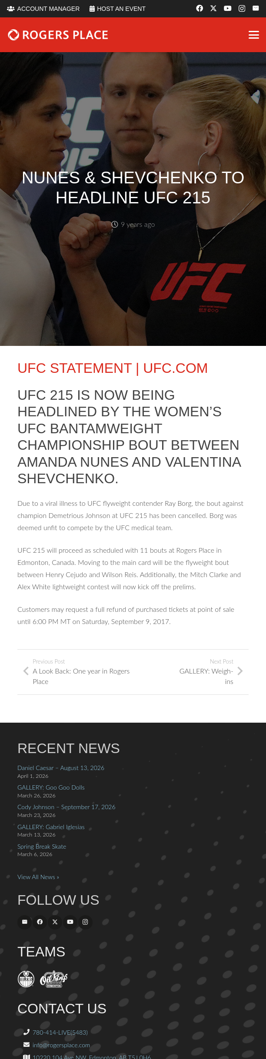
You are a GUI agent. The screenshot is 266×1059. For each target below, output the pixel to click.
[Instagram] (242, 9)
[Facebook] (199, 8)
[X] (213, 8)
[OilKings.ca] (53, 985)
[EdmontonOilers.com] (26, 985)
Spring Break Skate (41, 846)
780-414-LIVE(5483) (60, 1032)
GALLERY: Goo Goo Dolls (51, 787)
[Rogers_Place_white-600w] (58, 34)
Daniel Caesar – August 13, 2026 (60, 767)
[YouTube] (228, 8)
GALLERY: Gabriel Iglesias (51, 826)
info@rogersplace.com (61, 1045)
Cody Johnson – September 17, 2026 (66, 806)
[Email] (255, 8)
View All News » (38, 876)
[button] (254, 35)
